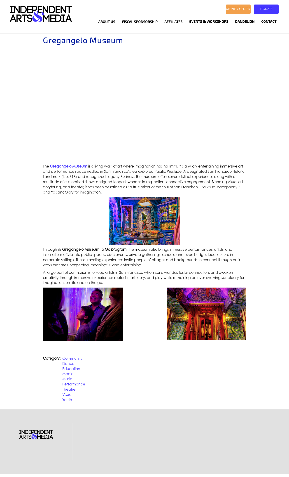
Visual (67, 394)
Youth (67, 399)
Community (72, 358)
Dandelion (244, 21)
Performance (73, 384)
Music (67, 379)
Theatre (68, 389)
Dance (68, 363)
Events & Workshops (208, 21)
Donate (266, 9)
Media (68, 373)
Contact (268, 21)
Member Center (238, 9)
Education (71, 368)
